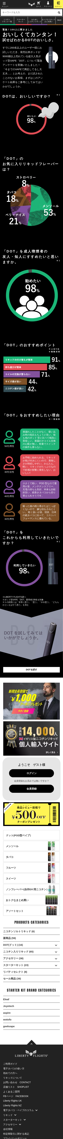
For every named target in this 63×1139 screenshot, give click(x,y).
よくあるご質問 (11, 1091)
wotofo (7, 1019)
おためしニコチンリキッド (34, 20)
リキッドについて (12, 1077)
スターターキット (21, 20)
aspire (7, 1012)
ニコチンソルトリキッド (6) (19, 931)
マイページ (48, 4)
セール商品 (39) (12, 978)
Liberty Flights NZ (12, 1105)
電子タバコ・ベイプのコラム (21, 1110)
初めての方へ (10, 1073)
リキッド (10, 1115)
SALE (59, 20)
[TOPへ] (31, 1042)
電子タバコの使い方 (13, 1068)
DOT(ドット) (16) (31, 945)
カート (38, 4)
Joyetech (8, 1006)
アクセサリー (13, 1124)
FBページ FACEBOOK (16, 1096)
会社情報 (8, 1129)
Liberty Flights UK (12, 1100)
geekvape (9, 1026)
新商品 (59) (9, 938)
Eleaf (6, 999)
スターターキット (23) (31, 965)
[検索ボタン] (59, 12)
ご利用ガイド (10, 1063)
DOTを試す (31, 669)
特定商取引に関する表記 (16, 1133)
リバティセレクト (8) (15, 971)
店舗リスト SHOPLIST (16, 1087)
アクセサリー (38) (31, 958)
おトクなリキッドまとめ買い (48, 20)
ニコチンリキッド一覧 (7, 20)
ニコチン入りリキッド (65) (31, 951)
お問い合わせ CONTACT (17, 1082)
